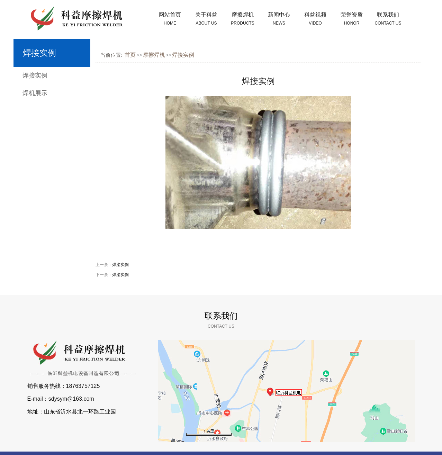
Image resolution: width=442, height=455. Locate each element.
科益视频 (315, 20)
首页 (130, 55)
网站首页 (170, 20)
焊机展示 (34, 93)
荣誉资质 (352, 20)
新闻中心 (279, 20)
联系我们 (388, 20)
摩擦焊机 (243, 20)
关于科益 (206, 20)
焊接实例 (34, 75)
